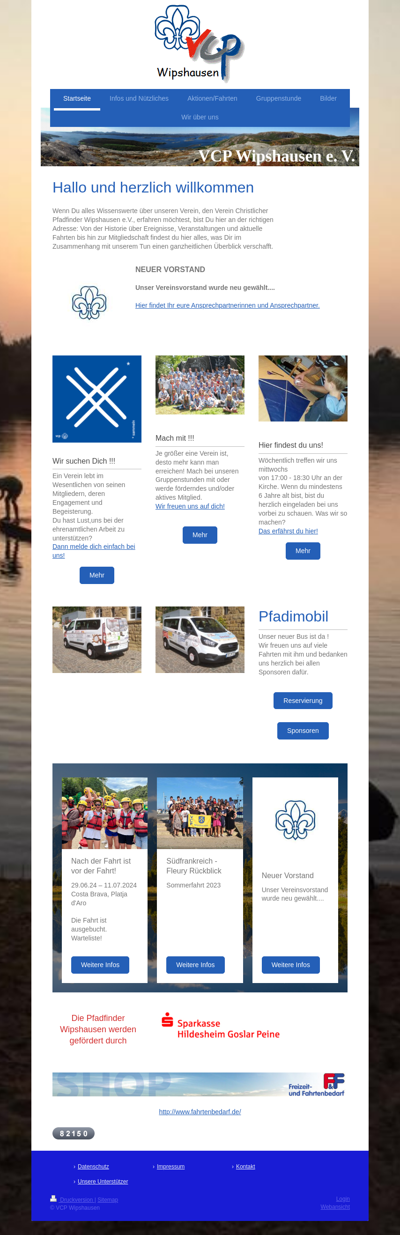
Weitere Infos (100, 965)
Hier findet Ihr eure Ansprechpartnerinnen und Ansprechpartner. (227, 305)
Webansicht (335, 1207)
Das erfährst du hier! (288, 531)
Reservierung (302, 700)
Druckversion (72, 1200)
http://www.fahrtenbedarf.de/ (200, 1112)
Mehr (96, 575)
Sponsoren (303, 730)
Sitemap (107, 1200)
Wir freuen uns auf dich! (190, 506)
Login (343, 1199)
